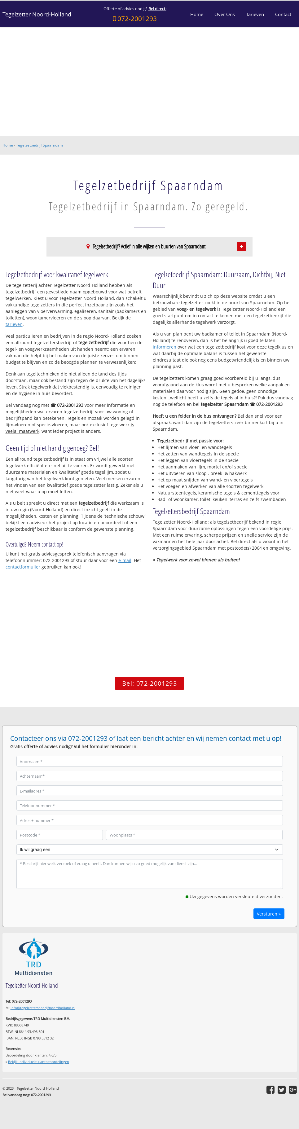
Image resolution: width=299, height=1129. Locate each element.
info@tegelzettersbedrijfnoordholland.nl (43, 1007)
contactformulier (23, 567)
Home (7, 145)
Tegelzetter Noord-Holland (36, 14)
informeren (164, 347)
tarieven (14, 324)
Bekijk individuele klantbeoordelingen (38, 1061)
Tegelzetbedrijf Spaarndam (39, 145)
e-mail (124, 560)
